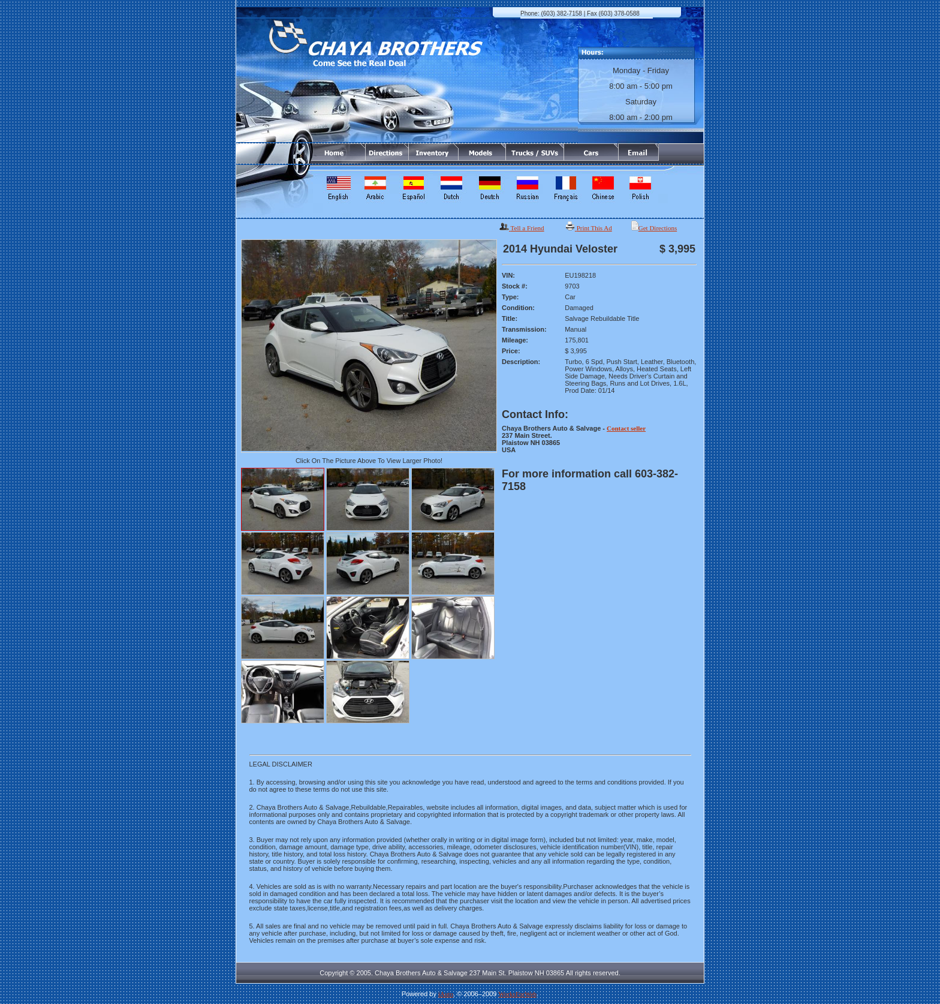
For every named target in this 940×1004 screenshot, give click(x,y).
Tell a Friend (527, 228)
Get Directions (657, 228)
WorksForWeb (517, 993)
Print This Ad (594, 228)
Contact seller (626, 428)
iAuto (445, 993)
